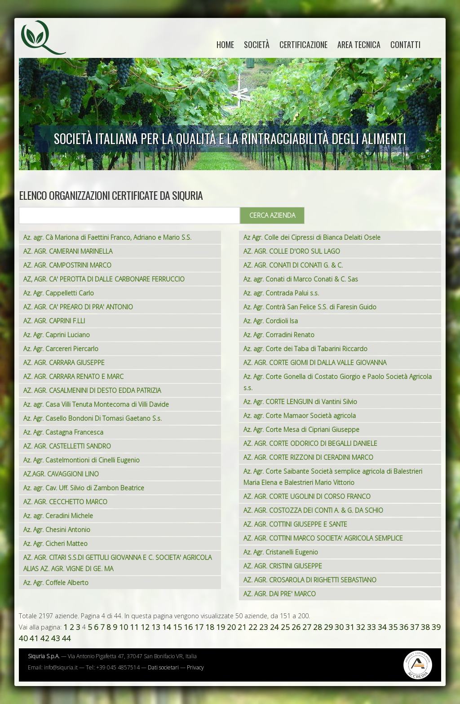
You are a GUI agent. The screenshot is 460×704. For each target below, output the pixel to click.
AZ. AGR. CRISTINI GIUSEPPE (282, 566)
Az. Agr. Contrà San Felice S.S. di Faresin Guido (309, 307)
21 (242, 627)
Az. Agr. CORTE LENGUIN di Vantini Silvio (300, 401)
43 (55, 638)
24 (274, 627)
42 (44, 638)
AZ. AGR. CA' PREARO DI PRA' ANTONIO (78, 307)
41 (34, 638)
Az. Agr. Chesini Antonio (56, 529)
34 (382, 627)
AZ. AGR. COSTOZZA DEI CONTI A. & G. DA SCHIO (313, 510)
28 (317, 627)
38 (425, 627)
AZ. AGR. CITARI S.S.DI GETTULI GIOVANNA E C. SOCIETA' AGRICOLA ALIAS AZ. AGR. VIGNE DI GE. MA (117, 563)
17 (199, 627)
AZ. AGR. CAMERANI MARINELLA (67, 251)
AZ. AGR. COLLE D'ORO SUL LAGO (291, 251)
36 (403, 627)
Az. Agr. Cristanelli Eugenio (280, 552)
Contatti (405, 44)
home (225, 44)
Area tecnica (358, 44)
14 (166, 627)
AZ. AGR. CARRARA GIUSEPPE (64, 362)
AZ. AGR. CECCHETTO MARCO (65, 501)
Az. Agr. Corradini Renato (278, 334)
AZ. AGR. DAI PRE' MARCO (279, 594)
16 (188, 627)
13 (155, 627)
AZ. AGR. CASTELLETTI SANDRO (67, 446)
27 (306, 627)
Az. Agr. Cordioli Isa (270, 321)
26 (296, 627)
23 (263, 627)
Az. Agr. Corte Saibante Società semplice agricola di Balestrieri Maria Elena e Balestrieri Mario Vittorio (332, 477)
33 (371, 627)
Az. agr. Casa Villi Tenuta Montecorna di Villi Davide (96, 404)
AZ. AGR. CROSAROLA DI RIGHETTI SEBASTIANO (309, 580)
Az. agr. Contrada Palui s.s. (281, 293)
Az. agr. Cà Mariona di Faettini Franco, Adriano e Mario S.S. (107, 237)
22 (252, 627)
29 (328, 627)
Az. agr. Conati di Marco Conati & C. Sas (300, 279)
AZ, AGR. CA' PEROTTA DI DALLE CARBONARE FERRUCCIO (104, 279)
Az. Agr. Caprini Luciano (56, 334)
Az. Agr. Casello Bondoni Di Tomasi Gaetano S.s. (92, 418)
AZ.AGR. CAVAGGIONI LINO (61, 474)
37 (414, 627)
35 (393, 627)
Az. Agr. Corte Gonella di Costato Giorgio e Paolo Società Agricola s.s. (337, 382)
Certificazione (303, 44)
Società (257, 44)
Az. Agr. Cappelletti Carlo (58, 293)
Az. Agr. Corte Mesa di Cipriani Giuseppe (301, 429)
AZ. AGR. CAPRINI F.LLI (54, 321)
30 (339, 627)
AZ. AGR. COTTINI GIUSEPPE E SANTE (295, 524)
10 (123, 627)
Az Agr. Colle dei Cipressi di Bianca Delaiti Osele (311, 237)
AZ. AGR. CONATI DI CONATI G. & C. (293, 265)
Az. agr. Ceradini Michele (58, 515)
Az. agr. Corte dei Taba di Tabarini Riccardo (305, 348)
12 (145, 627)
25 (285, 627)
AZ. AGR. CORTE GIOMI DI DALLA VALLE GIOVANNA (314, 362)
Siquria (48, 47)
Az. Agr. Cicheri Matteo (55, 543)
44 (66, 638)
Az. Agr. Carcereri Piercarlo (60, 348)
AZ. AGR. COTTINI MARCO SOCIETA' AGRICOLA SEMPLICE (323, 538)
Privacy (195, 667)
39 (436, 627)
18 (209, 627)
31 (349, 627)
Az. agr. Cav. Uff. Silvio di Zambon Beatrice (83, 488)
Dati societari (163, 667)
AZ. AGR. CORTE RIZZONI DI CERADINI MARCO (308, 457)
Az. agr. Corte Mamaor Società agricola (299, 415)
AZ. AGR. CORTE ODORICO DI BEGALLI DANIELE (310, 443)
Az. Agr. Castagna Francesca (63, 432)
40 (23, 638)
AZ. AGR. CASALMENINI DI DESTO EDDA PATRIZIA (92, 390)
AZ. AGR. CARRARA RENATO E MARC (73, 376)
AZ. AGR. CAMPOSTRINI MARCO (67, 265)
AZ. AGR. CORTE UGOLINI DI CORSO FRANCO (307, 496)
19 (220, 627)
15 (177, 627)
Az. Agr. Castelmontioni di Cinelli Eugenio (81, 460)
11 (134, 627)
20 (231, 627)
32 (360, 627)
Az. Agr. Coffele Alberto (55, 582)
